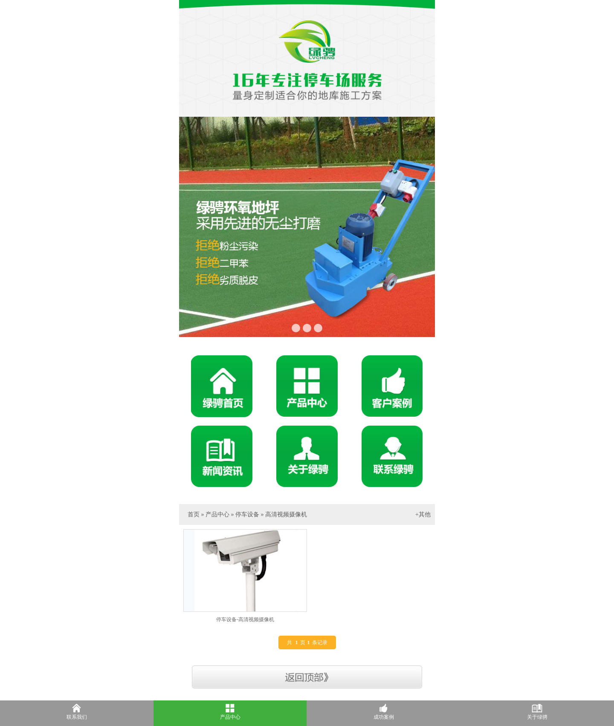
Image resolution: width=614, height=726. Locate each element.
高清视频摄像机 (286, 514)
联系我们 (77, 717)
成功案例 (384, 717)
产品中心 (217, 514)
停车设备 (247, 514)
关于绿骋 (537, 717)
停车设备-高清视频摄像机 (245, 619)
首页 (194, 514)
